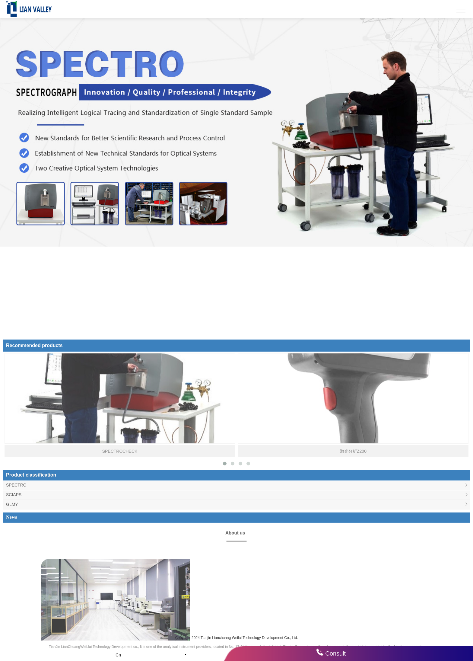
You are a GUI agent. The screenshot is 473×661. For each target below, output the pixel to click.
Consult (335, 653)
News (11, 641)
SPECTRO (16, 609)
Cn (118, 655)
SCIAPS (13, 619)
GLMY (12, 629)
